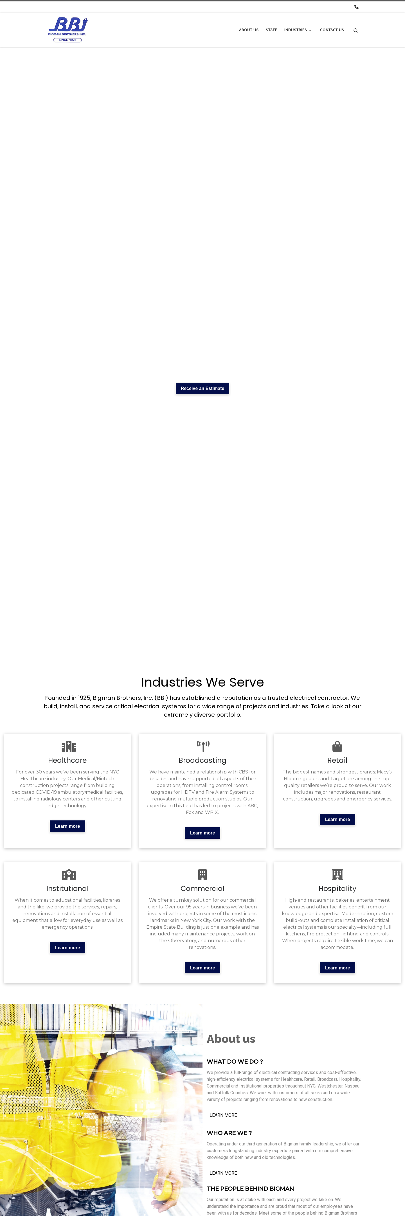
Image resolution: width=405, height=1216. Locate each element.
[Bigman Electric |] (68, 28)
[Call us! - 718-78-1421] (356, 7)
